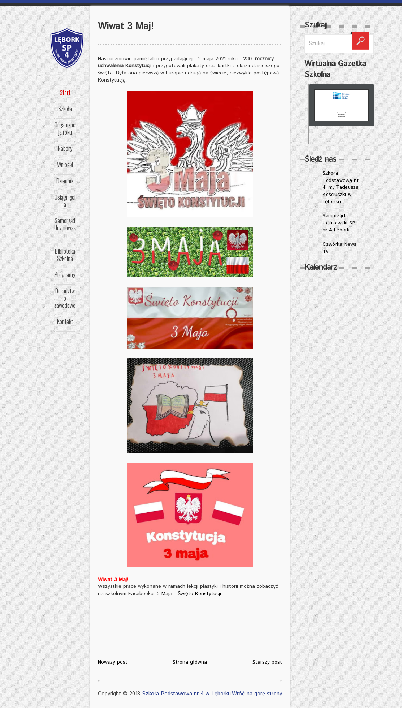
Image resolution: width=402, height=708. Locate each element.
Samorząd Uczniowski (65, 227)
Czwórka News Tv (339, 248)
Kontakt (65, 321)
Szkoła (65, 108)
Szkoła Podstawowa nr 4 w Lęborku (186, 694)
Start (65, 92)
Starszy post (267, 662)
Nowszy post (112, 662)
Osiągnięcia (65, 201)
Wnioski (65, 164)
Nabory (65, 148)
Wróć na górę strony (257, 694)
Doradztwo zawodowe (64, 298)
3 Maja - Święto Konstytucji (189, 593)
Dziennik (64, 180)
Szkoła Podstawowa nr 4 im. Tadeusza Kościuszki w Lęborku (341, 187)
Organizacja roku (65, 128)
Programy (65, 274)
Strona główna (190, 662)
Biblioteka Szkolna (65, 255)
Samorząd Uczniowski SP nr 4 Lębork (339, 222)
